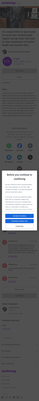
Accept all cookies (19, 216)
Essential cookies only (19, 221)
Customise (20, 226)
